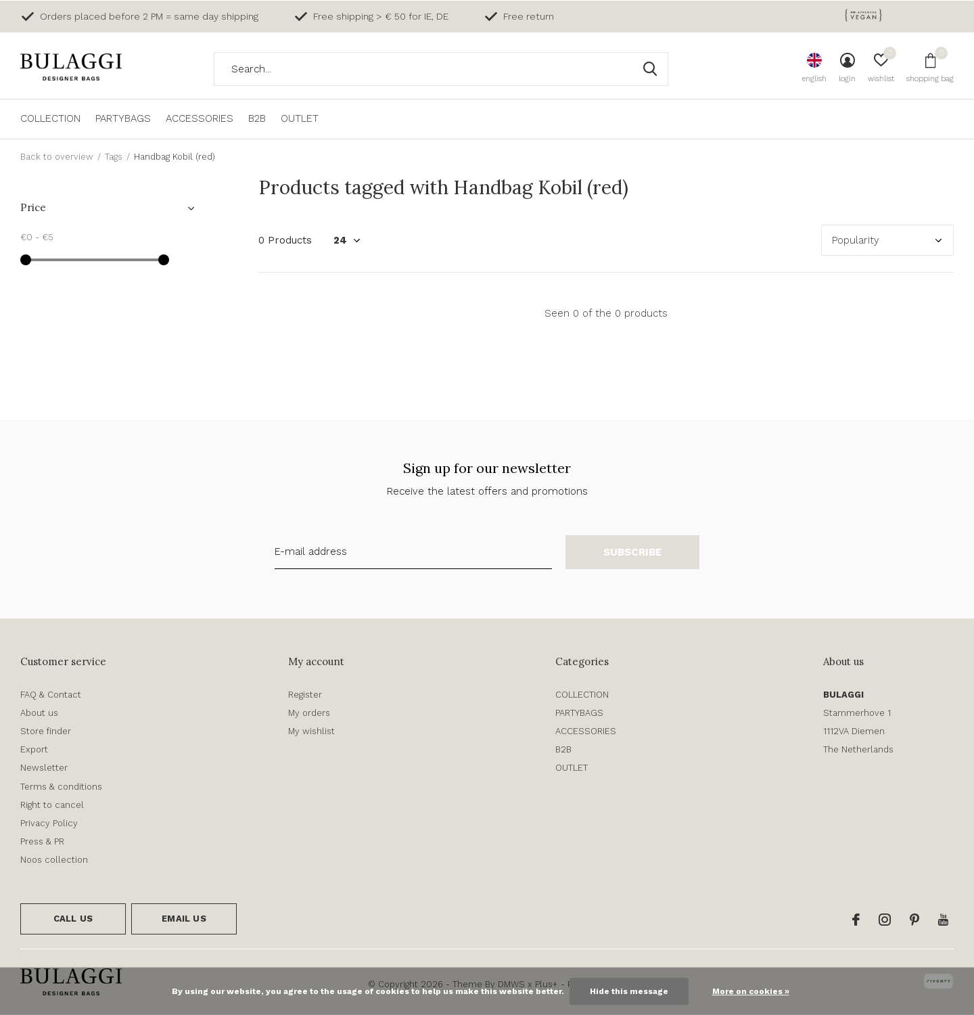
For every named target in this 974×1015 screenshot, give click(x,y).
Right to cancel (52, 805)
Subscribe (632, 552)
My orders (309, 713)
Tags (113, 157)
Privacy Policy (49, 823)
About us (39, 713)
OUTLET (300, 118)
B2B (257, 118)
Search (649, 69)
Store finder (45, 731)
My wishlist (311, 731)
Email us (184, 919)
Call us (73, 919)
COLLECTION (50, 118)
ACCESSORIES (199, 118)
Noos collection (54, 860)
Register (305, 695)
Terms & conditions (61, 787)
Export (34, 749)
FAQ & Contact (50, 695)
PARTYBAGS (123, 118)
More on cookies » (750, 991)
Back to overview (56, 157)
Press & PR (42, 841)
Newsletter (44, 768)
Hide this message (629, 991)
